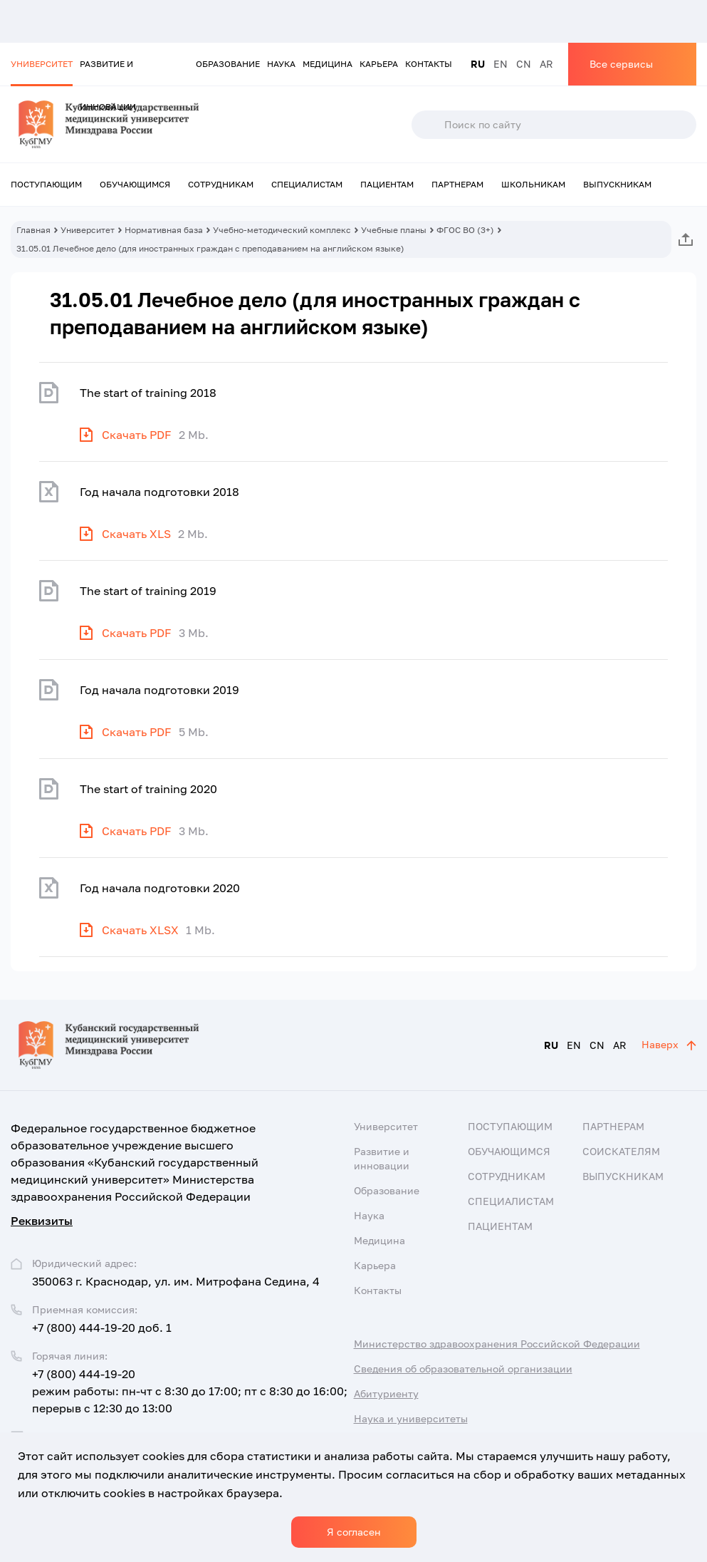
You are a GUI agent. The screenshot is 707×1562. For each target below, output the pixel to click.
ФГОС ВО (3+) (465, 229)
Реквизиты (42, 1221)
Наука (281, 63)
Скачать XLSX (140, 930)
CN (523, 64)
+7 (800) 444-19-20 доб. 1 (102, 1327)
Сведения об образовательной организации (463, 1368)
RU (478, 64)
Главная (33, 229)
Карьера (379, 63)
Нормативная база (164, 229)
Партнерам (457, 184)
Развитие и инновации (108, 72)
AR (546, 64)
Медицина (327, 63)
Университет (42, 63)
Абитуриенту (386, 1393)
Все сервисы (621, 64)
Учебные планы (393, 229)
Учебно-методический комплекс (282, 229)
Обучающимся (135, 184)
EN (500, 64)
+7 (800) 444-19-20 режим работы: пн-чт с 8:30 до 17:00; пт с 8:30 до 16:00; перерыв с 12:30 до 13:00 (189, 1391)
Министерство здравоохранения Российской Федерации (497, 1344)
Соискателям (621, 1151)
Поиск (427, 124)
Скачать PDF (137, 435)
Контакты (428, 63)
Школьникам (533, 184)
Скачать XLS (136, 534)
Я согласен (354, 1532)
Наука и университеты (411, 1418)
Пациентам (387, 184)
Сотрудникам (220, 184)
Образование (228, 63)
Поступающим (46, 184)
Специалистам (306, 184)
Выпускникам (617, 184)
